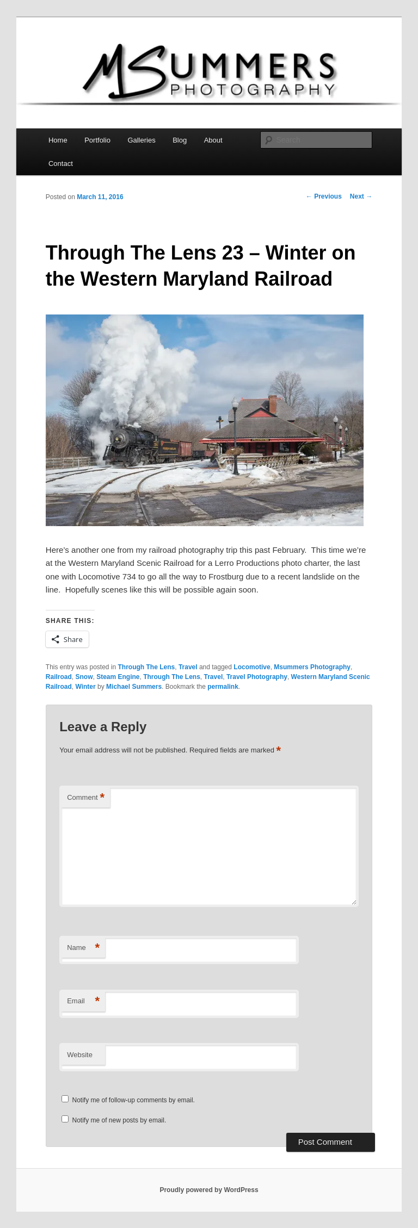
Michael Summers (134, 686)
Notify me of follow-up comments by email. (133, 1100)
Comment (85, 798)
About (213, 140)
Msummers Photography (312, 667)
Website (80, 1055)
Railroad (59, 677)
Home (57, 140)
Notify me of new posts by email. (119, 1120)
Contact (60, 163)
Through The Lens (146, 667)
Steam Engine (117, 677)
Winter (85, 686)
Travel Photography (256, 677)
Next (361, 196)
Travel (188, 667)
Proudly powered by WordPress (208, 1190)
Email (83, 1001)
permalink (222, 686)
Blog (180, 140)
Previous (324, 196)
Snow (84, 677)
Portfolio (97, 140)
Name (83, 948)
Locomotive (251, 667)
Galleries (141, 140)
